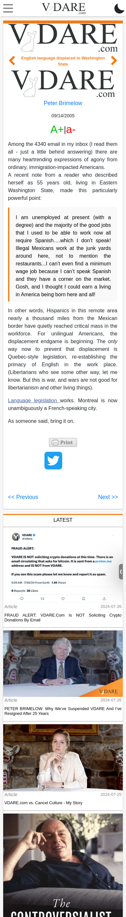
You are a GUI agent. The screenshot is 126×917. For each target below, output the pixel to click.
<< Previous (23, 497)
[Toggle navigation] (6, 8)
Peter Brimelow (63, 103)
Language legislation (34, 400)
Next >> (108, 497)
